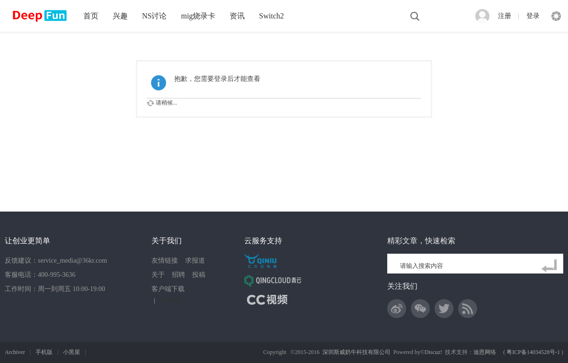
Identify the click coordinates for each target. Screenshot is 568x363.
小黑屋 (71, 352)
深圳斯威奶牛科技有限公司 (356, 352)
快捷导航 (556, 16)
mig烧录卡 (198, 16)
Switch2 (271, 16)
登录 (533, 15)
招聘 (178, 274)
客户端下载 (168, 288)
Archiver (15, 352)
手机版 (44, 352)
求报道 (195, 260)
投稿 (198, 274)
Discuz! (433, 352)
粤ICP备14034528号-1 (533, 352)
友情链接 (164, 260)
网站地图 (168, 300)
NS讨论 (154, 16)
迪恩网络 (484, 352)
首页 (90, 16)
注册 (504, 15)
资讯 (237, 16)
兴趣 (120, 16)
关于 (158, 274)
